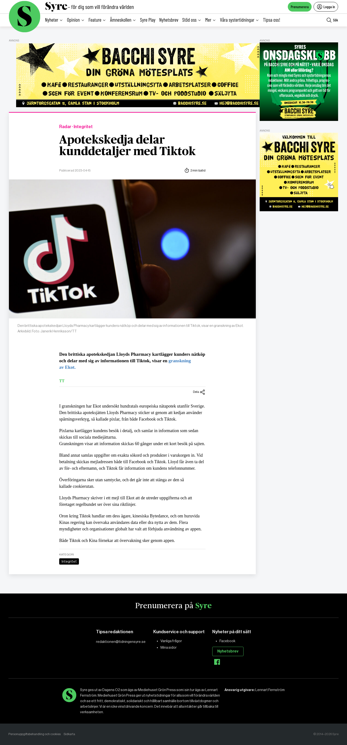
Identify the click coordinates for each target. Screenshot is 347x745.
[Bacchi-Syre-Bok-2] (299, 172)
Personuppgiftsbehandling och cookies (34, 734)
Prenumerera (300, 6)
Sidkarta (69, 734)
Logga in (326, 7)
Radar (65, 126)
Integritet (69, 561)
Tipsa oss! (271, 20)
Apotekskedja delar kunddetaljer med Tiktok (127, 146)
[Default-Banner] (139, 75)
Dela (199, 392)
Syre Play (147, 20)
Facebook (227, 641)
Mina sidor (169, 647)
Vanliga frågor (171, 641)
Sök (332, 20)
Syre (203, 606)
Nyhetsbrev (168, 20)
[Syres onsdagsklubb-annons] (299, 81)
